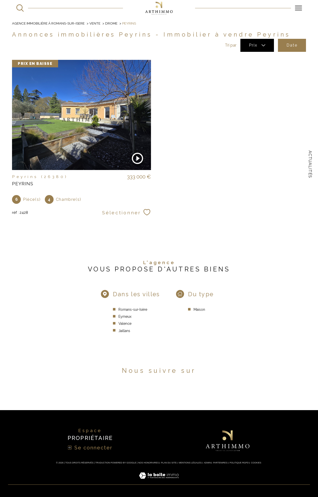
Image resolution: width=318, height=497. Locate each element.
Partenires (220, 462)
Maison (199, 315)
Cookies (256, 462)
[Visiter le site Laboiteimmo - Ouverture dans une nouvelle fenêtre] (158, 481)
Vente (94, 23)
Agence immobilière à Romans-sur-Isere (48, 23)
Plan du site (169, 462)
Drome (111, 23)
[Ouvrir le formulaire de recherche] (20, 8)
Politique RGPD (239, 462)
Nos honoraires (148, 462)
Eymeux (124, 322)
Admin (207, 462)
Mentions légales (190, 462)
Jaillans (124, 336)
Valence (124, 329)
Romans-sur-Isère (132, 315)
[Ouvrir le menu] (298, 8)
